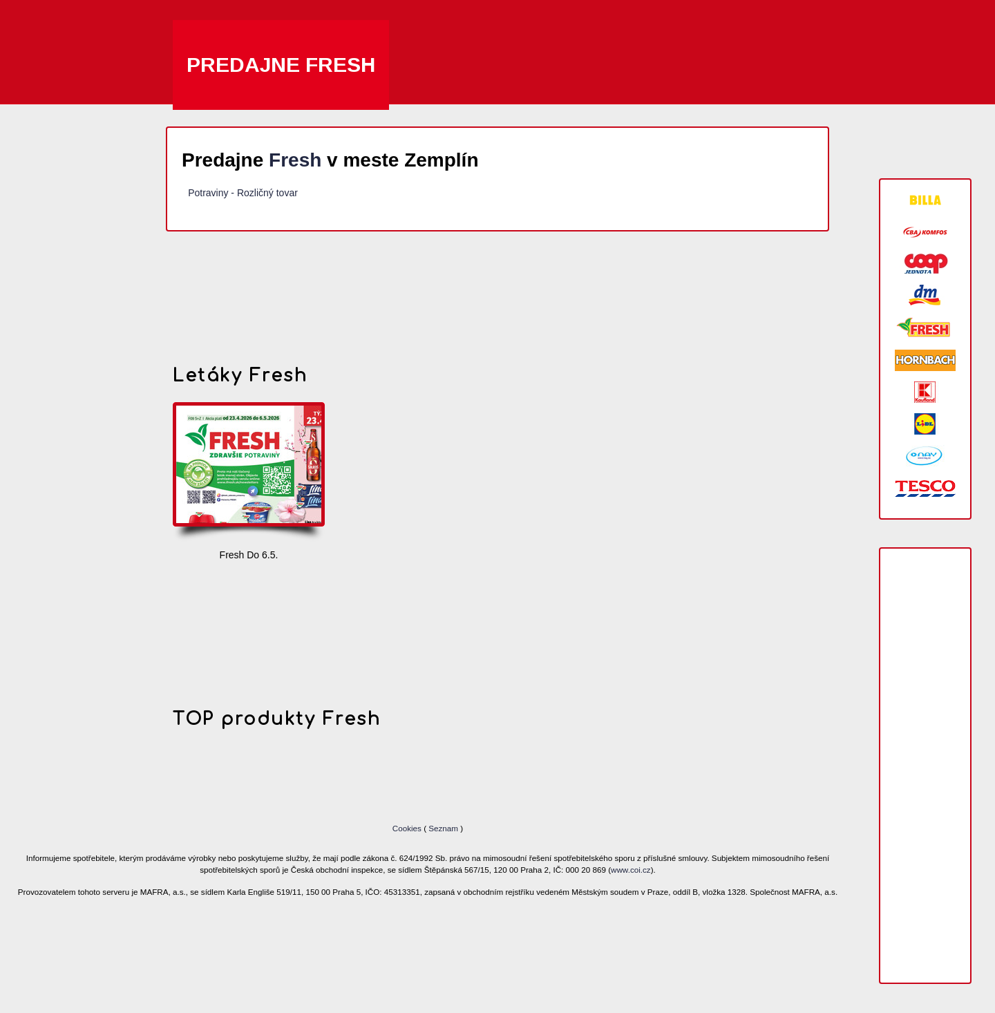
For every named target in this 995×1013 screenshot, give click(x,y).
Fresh (295, 160)
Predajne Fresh (281, 64)
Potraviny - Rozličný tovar (243, 192)
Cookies (408, 828)
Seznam (443, 828)
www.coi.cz (631, 869)
